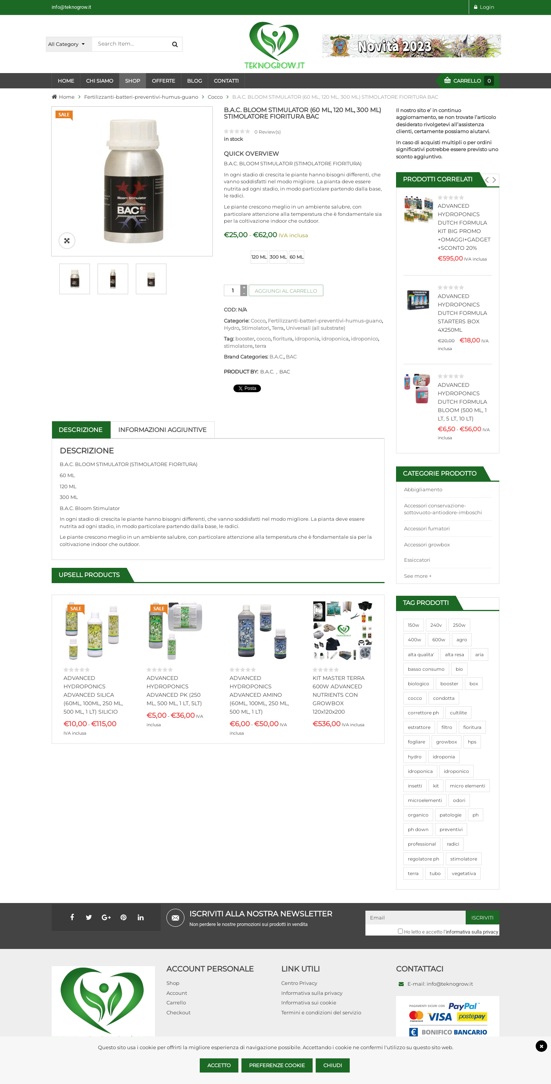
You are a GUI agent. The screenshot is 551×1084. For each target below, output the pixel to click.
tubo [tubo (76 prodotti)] (435, 873)
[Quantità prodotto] (233, 290)
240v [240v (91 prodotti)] (436, 625)
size (229, 251)
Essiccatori (417, 560)
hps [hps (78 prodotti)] (472, 742)
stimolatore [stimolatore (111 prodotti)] (463, 859)
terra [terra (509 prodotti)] (413, 873)
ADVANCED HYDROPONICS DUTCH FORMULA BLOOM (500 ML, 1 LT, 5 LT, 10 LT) (462, 401)
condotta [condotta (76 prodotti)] (444, 698)
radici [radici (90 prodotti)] (453, 844)
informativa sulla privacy (472, 932)
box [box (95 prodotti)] (473, 683)
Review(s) (267, 132)
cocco (263, 339)
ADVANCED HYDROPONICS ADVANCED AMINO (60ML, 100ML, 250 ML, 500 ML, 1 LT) (259, 695)
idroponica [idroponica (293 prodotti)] (420, 771)
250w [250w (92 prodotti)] (459, 625)
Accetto (219, 1065)
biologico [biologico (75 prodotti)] (418, 683)
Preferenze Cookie (277, 1065)
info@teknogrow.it (71, 7)
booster (244, 339)
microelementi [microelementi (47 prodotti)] (425, 800)
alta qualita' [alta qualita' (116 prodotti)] (421, 654)
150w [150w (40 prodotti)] (413, 625)
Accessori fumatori (427, 528)
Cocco (215, 97)
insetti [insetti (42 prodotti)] (415, 786)
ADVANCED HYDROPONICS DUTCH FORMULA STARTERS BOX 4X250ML (462, 313)
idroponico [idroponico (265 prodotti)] (456, 771)
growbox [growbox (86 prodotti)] (446, 742)
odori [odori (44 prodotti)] (459, 800)
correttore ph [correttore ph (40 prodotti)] (423, 713)
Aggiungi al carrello (286, 291)
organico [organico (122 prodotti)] (418, 815)
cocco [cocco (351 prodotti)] (415, 698)
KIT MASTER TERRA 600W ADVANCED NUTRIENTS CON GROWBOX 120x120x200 (339, 695)
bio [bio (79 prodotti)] (459, 669)
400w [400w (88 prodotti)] (414, 639)
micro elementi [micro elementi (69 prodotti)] (467, 786)
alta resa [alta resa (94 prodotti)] (454, 654)
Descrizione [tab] (81, 430)
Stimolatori (255, 328)
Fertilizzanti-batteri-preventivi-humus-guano (141, 97)
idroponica (335, 339)
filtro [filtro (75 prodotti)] (447, 727)
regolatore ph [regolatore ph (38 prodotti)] (423, 859)
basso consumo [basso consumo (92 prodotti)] (426, 669)
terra (260, 346)
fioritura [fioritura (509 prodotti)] (472, 727)
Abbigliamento (423, 489)
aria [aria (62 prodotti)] (479, 654)
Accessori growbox (427, 544)
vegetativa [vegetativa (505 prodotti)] (464, 873)
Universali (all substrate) (315, 328)
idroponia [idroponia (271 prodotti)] (444, 757)
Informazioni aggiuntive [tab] (162, 430)
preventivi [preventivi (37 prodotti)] (451, 829)
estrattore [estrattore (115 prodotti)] (419, 727)
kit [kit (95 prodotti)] (436, 786)
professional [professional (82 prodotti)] (422, 844)
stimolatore (238, 346)
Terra (278, 328)
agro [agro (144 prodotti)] (461, 639)
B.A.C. (276, 357)
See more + (418, 576)
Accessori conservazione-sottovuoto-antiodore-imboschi (443, 509)
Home (67, 97)
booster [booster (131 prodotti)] (449, 683)
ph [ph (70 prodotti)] (476, 815)
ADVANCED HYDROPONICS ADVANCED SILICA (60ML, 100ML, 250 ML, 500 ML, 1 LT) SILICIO (93, 695)
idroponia (307, 339)
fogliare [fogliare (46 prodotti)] (416, 742)
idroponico (364, 339)
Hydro (231, 328)
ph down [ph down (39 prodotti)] (418, 829)
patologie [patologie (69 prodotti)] (450, 815)
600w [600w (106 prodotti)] (438, 639)
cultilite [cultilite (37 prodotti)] (458, 713)
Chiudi (332, 1065)
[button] (486, 180)
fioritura (282, 339)
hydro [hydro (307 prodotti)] (415, 757)
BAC (291, 357)
